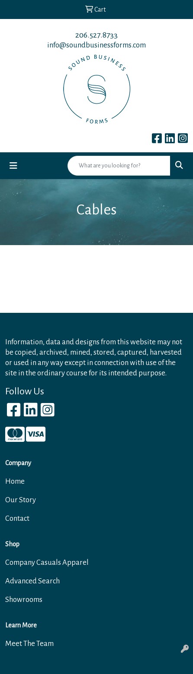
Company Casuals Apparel (47, 562)
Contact (17, 518)
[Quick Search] (119, 166)
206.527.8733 (96, 35)
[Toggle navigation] (13, 166)
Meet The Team (29, 643)
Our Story (20, 500)
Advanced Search (32, 581)
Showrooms (23, 599)
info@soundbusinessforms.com (96, 45)
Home (15, 481)
